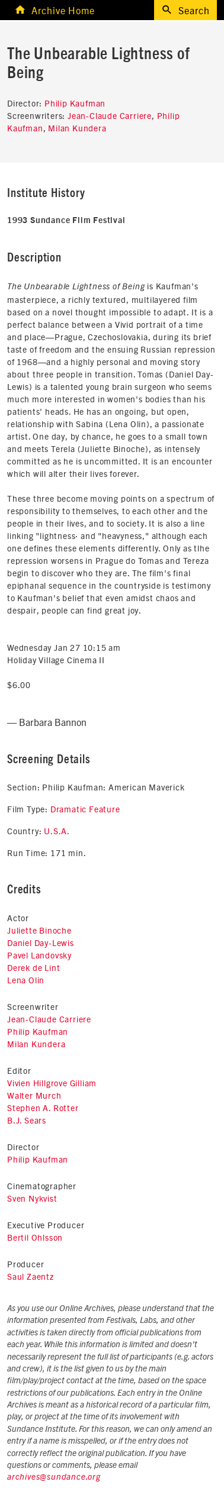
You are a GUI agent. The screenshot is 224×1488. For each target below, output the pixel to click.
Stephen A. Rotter (43, 1107)
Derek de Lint (33, 967)
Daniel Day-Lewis (40, 942)
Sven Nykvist (32, 1198)
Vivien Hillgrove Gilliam (52, 1082)
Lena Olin (25, 979)
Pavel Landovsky (39, 955)
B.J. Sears (26, 1120)
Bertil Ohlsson (35, 1237)
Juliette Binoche (39, 930)
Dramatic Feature (85, 808)
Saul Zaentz (30, 1276)
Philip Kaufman (74, 103)
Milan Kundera (77, 127)
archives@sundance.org (54, 1477)
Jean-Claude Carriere (110, 115)
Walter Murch (34, 1095)
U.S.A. (57, 830)
